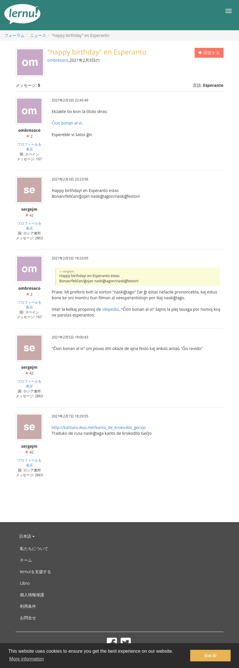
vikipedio (110, 309)
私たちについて (34, 548)
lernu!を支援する (35, 571)
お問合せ (28, 617)
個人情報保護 (32, 594)
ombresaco (57, 60)
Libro (25, 583)
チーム (26, 560)
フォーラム (14, 35)
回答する (209, 52)
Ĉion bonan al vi (67, 123)
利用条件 (28, 606)
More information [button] (26, 658)
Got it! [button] (210, 655)
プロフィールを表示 (29, 146)
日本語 (27, 536)
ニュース (38, 35)
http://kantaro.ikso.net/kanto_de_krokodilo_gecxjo (99, 427)
